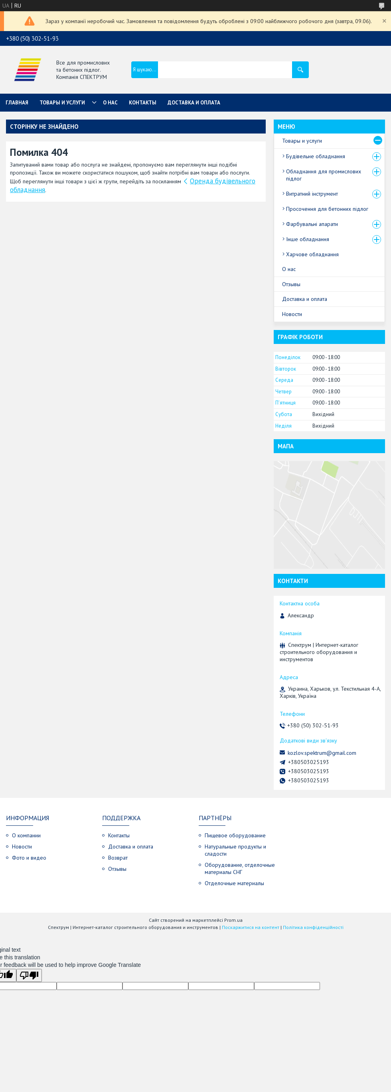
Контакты (142, 102)
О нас (110, 102)
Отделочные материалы (234, 883)
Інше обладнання (307, 239)
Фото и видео (29, 857)
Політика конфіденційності (313, 927)
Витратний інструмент (312, 193)
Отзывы (291, 284)
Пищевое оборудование (235, 835)
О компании (26, 835)
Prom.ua (233, 920)
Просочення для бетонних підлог (327, 208)
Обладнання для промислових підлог (323, 175)
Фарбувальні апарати (312, 224)
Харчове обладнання (312, 254)
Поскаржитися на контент (250, 927)
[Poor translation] (29, 975)
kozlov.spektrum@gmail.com (322, 752)
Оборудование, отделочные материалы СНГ (240, 868)
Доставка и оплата (194, 102)
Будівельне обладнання (315, 156)
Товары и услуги (62, 102)
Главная (17, 102)
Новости (292, 314)
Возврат (118, 857)
